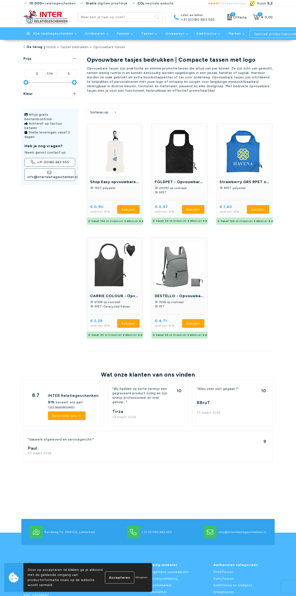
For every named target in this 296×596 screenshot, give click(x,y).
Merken (234, 33)
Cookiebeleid (161, 585)
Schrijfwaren (223, 579)
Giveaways (175, 33)
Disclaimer (158, 592)
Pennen (123, 33)
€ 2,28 (103, 323)
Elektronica (207, 33)
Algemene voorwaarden (169, 572)
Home (51, 47)
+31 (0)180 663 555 (198, 19)
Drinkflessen (223, 572)
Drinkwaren (95, 33)
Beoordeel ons (64, 416)
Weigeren (141, 577)
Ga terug (34, 47)
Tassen (147, 33)
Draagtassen (223, 592)
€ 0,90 (103, 209)
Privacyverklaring (164, 579)
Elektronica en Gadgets (232, 585)
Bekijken (128, 209)
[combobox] (115, 17)
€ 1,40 (233, 209)
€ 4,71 (168, 323)
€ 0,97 (168, 209)
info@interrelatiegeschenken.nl (51, 175)
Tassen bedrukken (74, 47)
